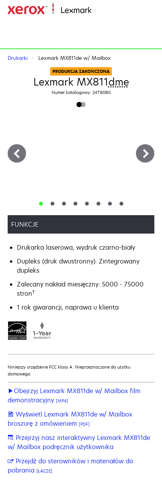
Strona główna (110, 10)
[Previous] (17, 153)
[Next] (145, 153)
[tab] (41, 204)
